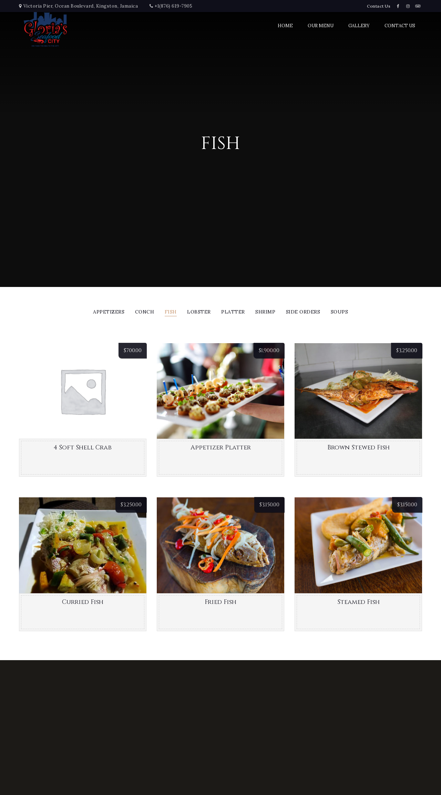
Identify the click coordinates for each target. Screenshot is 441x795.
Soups (339, 312)
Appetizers (108, 312)
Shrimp (265, 312)
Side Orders (303, 312)
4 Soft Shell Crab (83, 447)
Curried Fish (82, 602)
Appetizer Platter (221, 447)
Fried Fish (220, 602)
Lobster (199, 312)
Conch (144, 312)
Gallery (359, 26)
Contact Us (378, 6)
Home (285, 26)
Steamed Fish (358, 602)
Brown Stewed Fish (358, 447)
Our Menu (321, 26)
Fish (171, 312)
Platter (233, 312)
